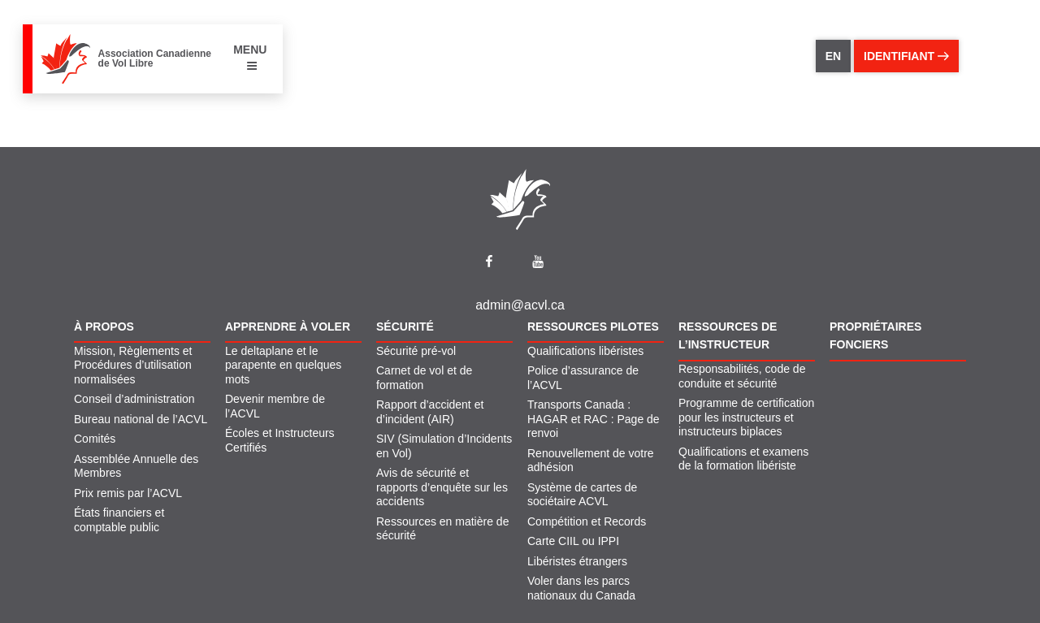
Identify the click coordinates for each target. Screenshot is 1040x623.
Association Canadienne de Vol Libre (154, 58)
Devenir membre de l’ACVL (275, 406)
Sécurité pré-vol (416, 350)
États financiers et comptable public (119, 520)
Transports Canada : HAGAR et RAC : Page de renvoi (593, 418)
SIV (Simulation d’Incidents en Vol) (444, 446)
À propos (104, 326)
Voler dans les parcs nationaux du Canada (581, 588)
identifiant (906, 56)
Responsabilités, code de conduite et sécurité (741, 376)
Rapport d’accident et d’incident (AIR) (429, 412)
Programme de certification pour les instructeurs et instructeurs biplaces (746, 417)
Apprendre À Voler (287, 326)
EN (833, 56)
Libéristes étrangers (577, 561)
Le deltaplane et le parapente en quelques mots (283, 365)
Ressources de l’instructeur (727, 335)
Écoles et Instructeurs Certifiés (280, 440)
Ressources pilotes (593, 326)
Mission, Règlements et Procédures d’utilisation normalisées (133, 365)
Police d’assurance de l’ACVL (583, 378)
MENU (249, 57)
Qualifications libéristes (585, 350)
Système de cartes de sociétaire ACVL (582, 494)
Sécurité (405, 326)
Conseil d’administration (134, 398)
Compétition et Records (586, 521)
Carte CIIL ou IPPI (573, 540)
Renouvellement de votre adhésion (590, 460)
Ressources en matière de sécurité (442, 529)
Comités (94, 438)
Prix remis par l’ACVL (128, 493)
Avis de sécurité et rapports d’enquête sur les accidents (442, 487)
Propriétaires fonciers (875, 335)
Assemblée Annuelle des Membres (136, 466)
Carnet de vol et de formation (424, 378)
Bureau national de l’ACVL (140, 419)
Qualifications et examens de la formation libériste (743, 459)
